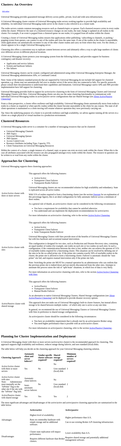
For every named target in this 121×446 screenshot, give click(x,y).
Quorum (96, 194)
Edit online (5, 11)
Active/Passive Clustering (100, 328)
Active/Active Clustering (99, 215)
